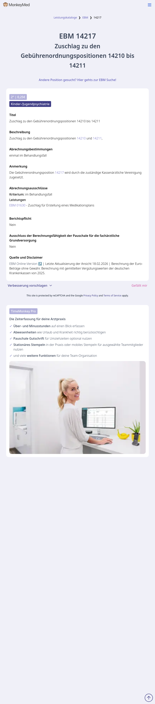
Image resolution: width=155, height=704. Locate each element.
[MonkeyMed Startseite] (16, 5)
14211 (97, 138)
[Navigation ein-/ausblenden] (149, 5)
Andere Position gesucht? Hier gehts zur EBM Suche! (77, 80)
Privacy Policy (90, 295)
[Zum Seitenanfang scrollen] (148, 697)
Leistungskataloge (65, 17)
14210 (81, 138)
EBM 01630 (17, 205)
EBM (85, 17)
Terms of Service (112, 295)
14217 (59, 172)
